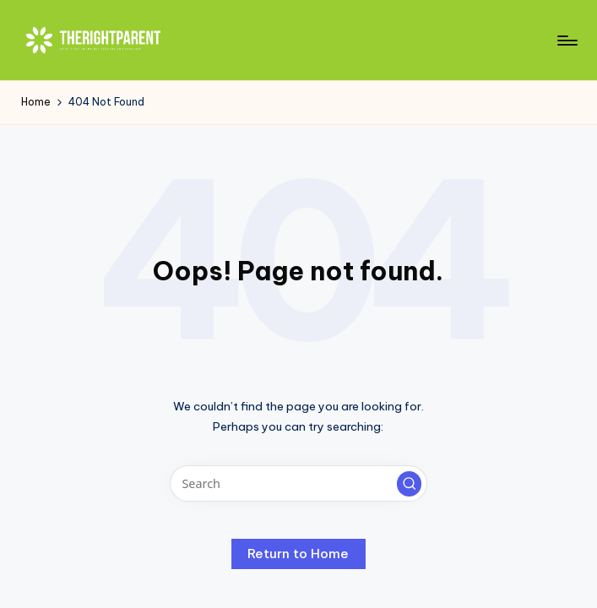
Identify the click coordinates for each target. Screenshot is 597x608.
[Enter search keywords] (298, 483)
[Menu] (566, 40)
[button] (409, 484)
